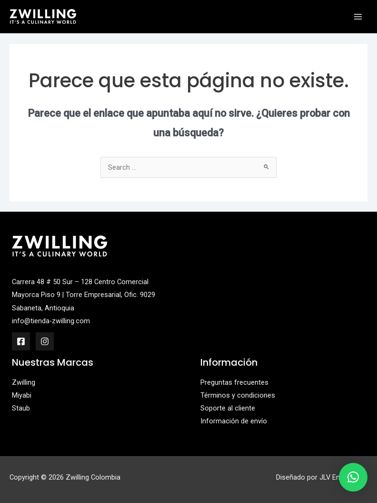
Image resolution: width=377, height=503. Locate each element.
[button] (353, 477)
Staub (21, 408)
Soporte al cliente (227, 408)
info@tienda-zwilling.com (51, 321)
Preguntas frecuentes (234, 382)
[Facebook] (21, 341)
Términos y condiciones (237, 395)
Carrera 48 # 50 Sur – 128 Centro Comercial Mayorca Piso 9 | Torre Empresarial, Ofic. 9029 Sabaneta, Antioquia (83, 294)
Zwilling (23, 382)
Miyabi (21, 395)
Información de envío (233, 421)
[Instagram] (45, 341)
